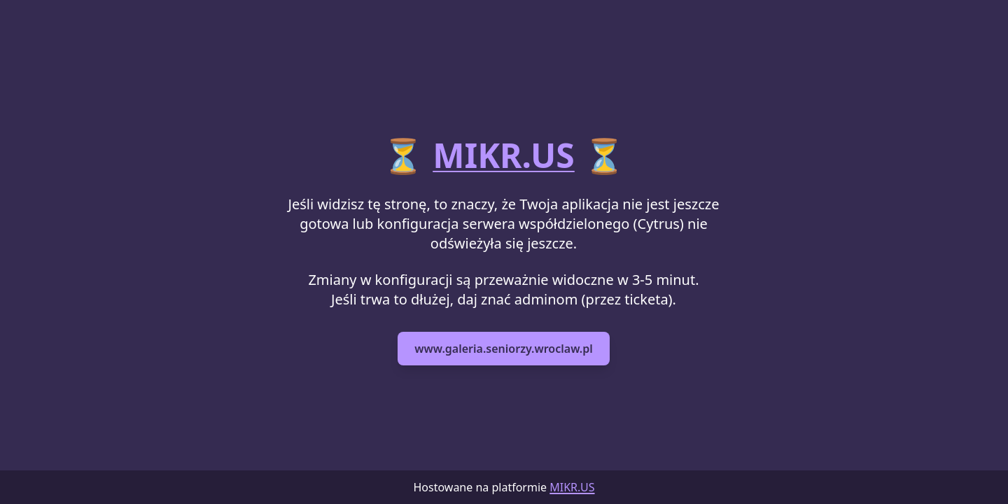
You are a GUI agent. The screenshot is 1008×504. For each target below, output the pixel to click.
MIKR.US (504, 155)
